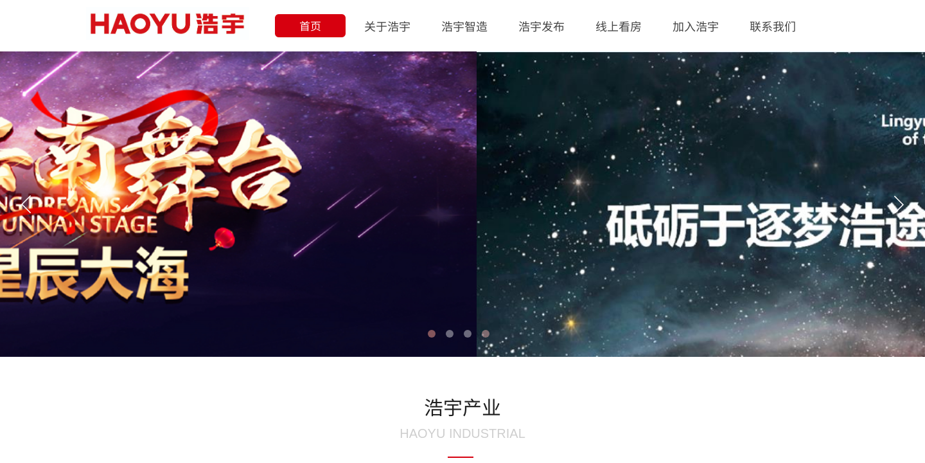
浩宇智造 (464, 25)
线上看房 (618, 25)
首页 (310, 25)
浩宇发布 (541, 25)
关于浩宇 (387, 25)
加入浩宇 (696, 25)
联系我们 (773, 25)
